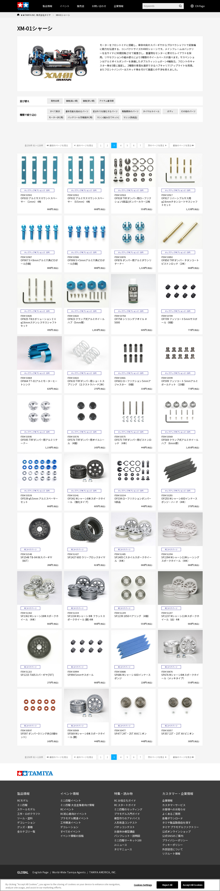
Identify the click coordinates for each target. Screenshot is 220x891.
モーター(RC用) (56, 117)
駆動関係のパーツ (130, 111)
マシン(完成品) (130, 117)
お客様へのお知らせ (173, 809)
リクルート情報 (171, 853)
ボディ (170, 111)
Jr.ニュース (120, 845)
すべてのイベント (70, 831)
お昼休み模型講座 (124, 831)
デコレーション (26, 822)
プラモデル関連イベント (74, 818)
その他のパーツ (188, 111)
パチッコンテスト (124, 827)
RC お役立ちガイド (125, 800)
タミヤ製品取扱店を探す (176, 822)
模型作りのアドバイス (127, 818)
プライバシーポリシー (175, 840)
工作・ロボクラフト (28, 814)
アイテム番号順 (106, 100)
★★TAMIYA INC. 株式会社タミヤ (36, 14)
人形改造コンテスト (125, 822)
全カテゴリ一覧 (26, 831)
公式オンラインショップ (176, 831)
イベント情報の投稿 (72, 836)
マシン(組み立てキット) (108, 117)
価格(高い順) (72, 100)
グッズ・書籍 (25, 827)
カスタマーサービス (173, 805)
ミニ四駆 (22, 805)
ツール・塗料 (25, 818)
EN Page (198, 6)
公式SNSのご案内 (172, 836)
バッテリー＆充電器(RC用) (80, 117)
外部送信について (172, 849)
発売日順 (55, 100)
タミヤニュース (123, 849)
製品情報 (47, 6)
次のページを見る (156, 145)
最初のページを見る (59, 145)
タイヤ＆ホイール (151, 111)
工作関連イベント (70, 822)
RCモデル (22, 800)
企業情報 (167, 800)
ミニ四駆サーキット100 (127, 840)
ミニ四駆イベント (70, 800)
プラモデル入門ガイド (127, 814)
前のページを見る (85, 145)
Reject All (167, 885)
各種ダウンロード (172, 818)
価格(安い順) (89, 100)
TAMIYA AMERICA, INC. (102, 872)
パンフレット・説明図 (127, 836)
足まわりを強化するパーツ (105, 111)
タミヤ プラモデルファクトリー (180, 827)
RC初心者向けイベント (73, 814)
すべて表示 (55, 111)
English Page (40, 872)
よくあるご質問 (171, 814)
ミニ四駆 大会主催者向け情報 (77, 805)
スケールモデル (26, 809)
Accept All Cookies (192, 885)
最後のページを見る (182, 145)
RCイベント (67, 809)
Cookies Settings (143, 885)
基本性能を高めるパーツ (77, 111)
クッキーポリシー (172, 845)
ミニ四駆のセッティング (128, 809)
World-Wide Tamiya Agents (69, 872)
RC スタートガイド (125, 805)
